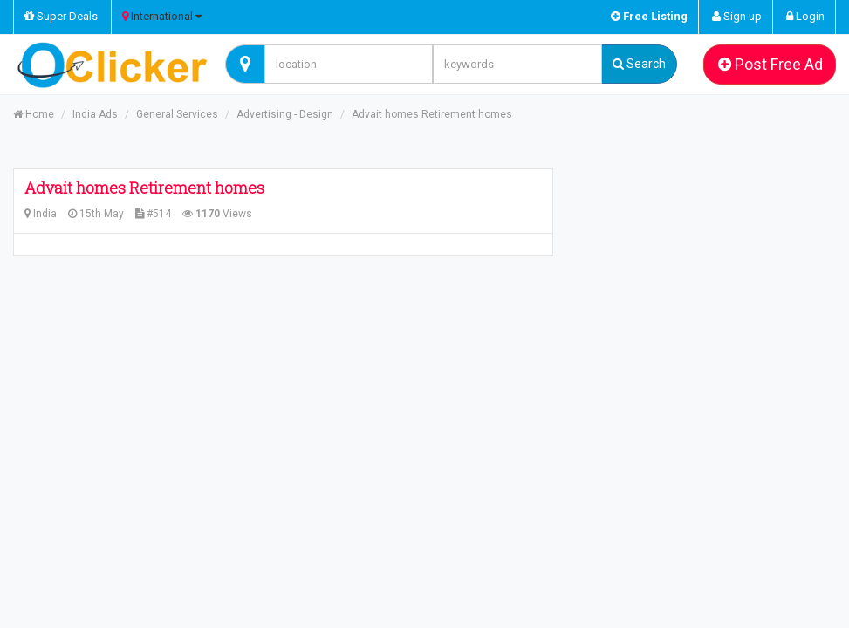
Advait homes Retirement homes (432, 114)
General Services (177, 114)
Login (805, 16)
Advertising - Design (284, 114)
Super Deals (61, 16)
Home (33, 114)
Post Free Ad (770, 64)
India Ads (95, 114)
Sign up (737, 16)
